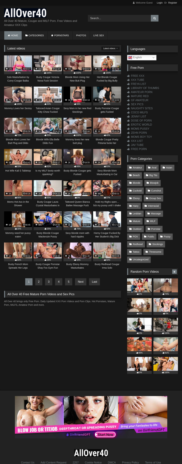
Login (160, 2)
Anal (153, 167)
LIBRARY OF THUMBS (143, 88)
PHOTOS (81, 35)
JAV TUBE (135, 145)
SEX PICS (135, 104)
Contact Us (27, 449)
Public (169, 225)
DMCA (112, 449)
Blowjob (137, 181)
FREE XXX (135, 75)
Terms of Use (153, 449)
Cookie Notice (93, 449)
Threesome (139, 246)
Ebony (155, 189)
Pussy (136, 232)
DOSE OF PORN (139, 120)
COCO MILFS (137, 112)
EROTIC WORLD (139, 124)
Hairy (156, 196)
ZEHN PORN (137, 132)
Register (172, 2)
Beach (136, 174)
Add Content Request (54, 449)
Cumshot (138, 189)
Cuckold (155, 181)
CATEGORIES (36, 35)
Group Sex (138, 196)
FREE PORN (137, 149)
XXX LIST (135, 140)
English (135, 58)
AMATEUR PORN (139, 92)
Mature (155, 210)
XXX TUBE (135, 79)
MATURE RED (138, 96)
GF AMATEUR (137, 100)
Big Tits (153, 174)
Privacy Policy (130, 449)
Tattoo (156, 239)
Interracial (138, 203)
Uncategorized (162, 246)
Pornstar (137, 225)
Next (80, 281)
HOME (14, 35)
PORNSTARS (61, 35)
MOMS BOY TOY (139, 136)
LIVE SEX (98, 35)
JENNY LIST (136, 116)
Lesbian (157, 203)
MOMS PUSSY (138, 128)
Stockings (138, 239)
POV (153, 225)
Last (94, 281)
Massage (138, 210)
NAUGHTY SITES (140, 108)
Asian (168, 167)
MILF (135, 217)
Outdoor (152, 217)
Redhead (153, 232)
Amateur (137, 167)
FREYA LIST (136, 84)
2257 (76, 449)
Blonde (170, 174)
